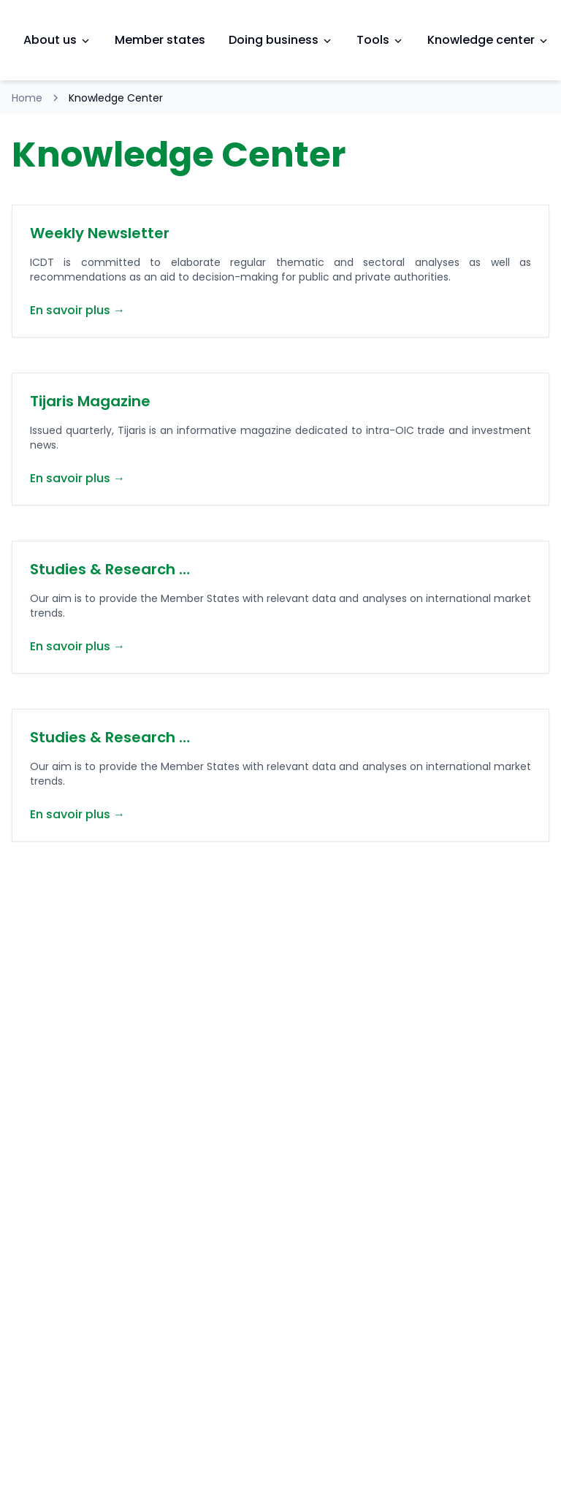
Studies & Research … (110, 569)
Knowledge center (488, 39)
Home (27, 98)
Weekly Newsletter (99, 233)
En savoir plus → (77, 310)
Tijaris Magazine (90, 401)
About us (57, 39)
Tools (380, 39)
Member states (160, 39)
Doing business (281, 39)
